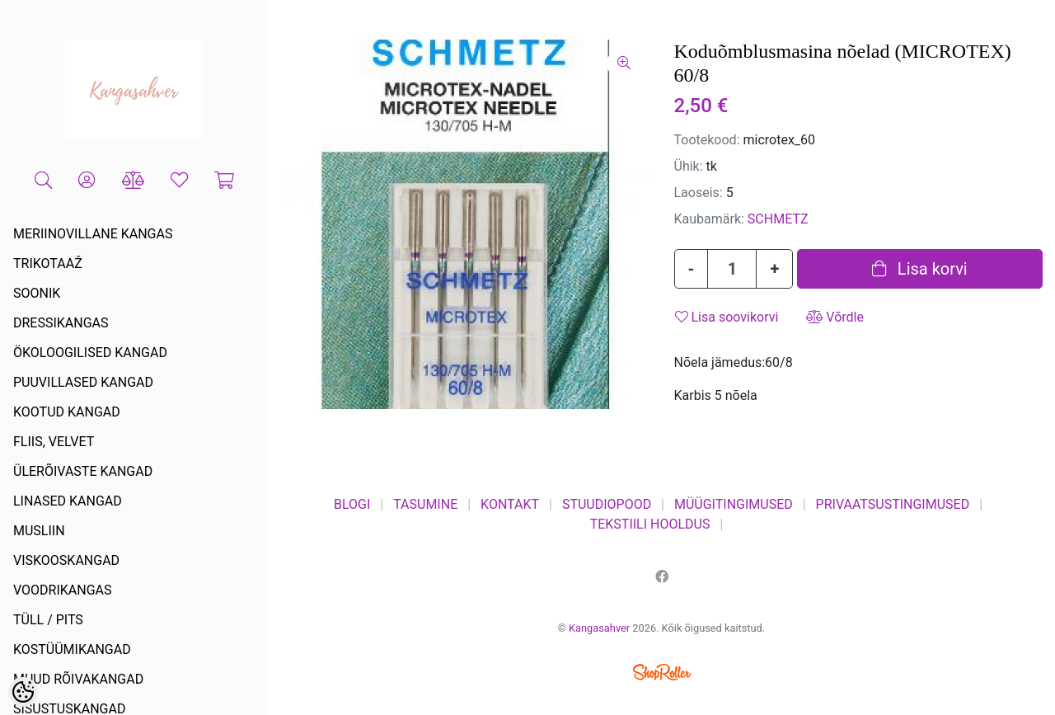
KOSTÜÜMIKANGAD (72, 649)
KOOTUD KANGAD (66, 412)
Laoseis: (698, 192)
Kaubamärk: (709, 219)
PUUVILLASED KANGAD (83, 382)
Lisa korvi (920, 269)
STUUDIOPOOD (606, 504)
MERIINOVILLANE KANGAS (92, 234)
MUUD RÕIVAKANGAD (78, 679)
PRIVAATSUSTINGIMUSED (893, 504)
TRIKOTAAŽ (47, 263)
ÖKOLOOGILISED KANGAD (90, 352)
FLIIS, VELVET (53, 441)
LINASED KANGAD (67, 501)
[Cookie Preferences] (23, 692)
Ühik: (688, 166)
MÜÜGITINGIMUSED (733, 504)
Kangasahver (599, 628)
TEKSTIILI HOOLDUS (650, 524)
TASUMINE (425, 504)
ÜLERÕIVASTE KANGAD (82, 471)
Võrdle (835, 317)
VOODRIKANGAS (62, 590)
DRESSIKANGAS (61, 323)
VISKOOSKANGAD (66, 560)
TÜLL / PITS (48, 620)
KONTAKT (510, 504)
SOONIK (36, 293)
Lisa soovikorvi (727, 317)
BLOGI (352, 504)
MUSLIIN (39, 531)
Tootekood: (707, 140)
